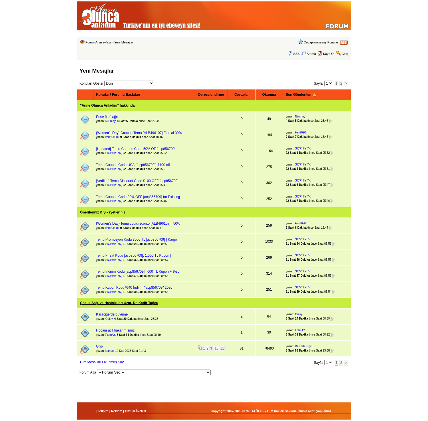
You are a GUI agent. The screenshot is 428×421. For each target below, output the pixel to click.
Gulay (108, 318)
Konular (102, 95)
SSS (296, 53)
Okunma (269, 95)
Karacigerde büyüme (112, 314)
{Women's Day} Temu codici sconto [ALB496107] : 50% (138, 224)
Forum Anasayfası (98, 42)
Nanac (109, 350)
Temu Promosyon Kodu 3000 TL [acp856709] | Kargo (136, 240)
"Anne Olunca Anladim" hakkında (107, 105)
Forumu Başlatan (126, 95)
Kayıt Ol (328, 53)
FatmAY (110, 334)
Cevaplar (241, 95)
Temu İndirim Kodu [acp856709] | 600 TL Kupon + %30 (138, 272)
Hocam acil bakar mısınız (115, 330)
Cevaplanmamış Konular (321, 42)
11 (222, 348)
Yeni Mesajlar (123, 42)
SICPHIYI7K (113, 153)
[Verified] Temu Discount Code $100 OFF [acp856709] (137, 181)
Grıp (99, 346)
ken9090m (112, 137)
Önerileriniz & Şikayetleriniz (102, 212)
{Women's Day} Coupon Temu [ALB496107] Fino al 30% (139, 133)
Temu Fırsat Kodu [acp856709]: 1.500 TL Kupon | (133, 256)
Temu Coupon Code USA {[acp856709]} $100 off (133, 165)
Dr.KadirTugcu (304, 346)
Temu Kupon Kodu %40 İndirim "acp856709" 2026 (134, 288)
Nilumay (110, 121)
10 (216, 348)
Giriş (345, 53)
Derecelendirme (211, 95)
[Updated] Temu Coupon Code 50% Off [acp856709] (136, 149)
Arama (308, 53)
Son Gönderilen (298, 95)
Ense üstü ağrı (107, 117)
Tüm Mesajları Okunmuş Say (102, 362)
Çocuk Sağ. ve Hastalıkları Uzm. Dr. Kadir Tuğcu (119, 303)
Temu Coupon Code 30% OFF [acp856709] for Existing (138, 197)
